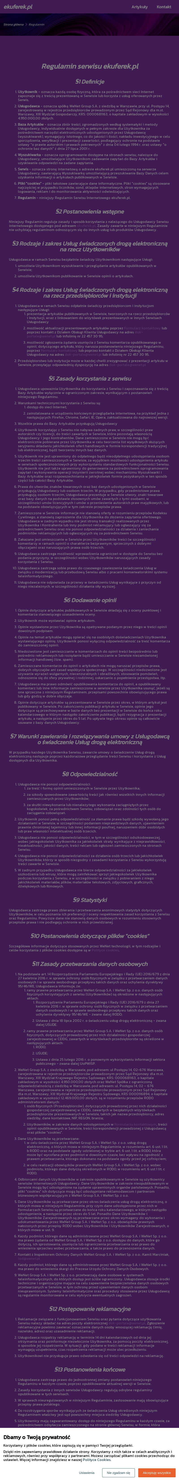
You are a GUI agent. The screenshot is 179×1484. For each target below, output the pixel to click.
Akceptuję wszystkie (157, 1473)
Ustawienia (86, 1473)
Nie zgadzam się (118, 1473)
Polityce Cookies (96, 1459)
